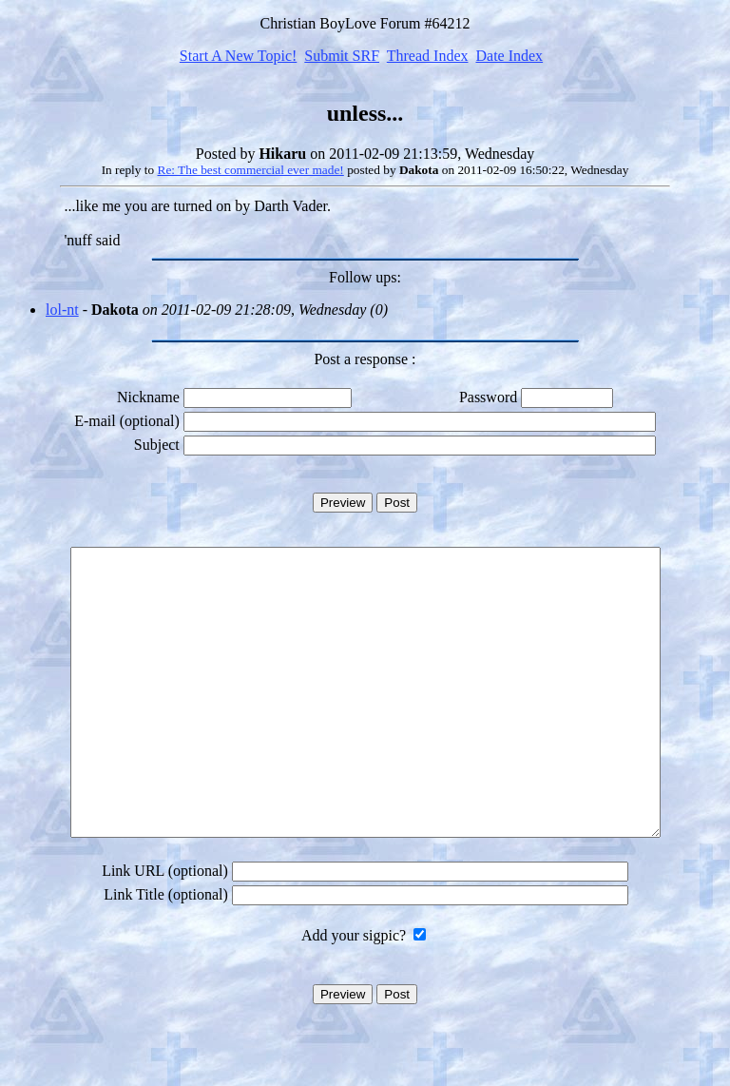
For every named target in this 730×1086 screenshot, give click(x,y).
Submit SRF (341, 56)
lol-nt (62, 309)
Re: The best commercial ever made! (251, 170)
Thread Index (428, 56)
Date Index (509, 56)
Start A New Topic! (238, 56)
